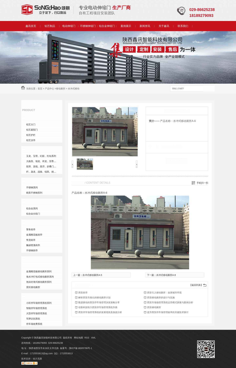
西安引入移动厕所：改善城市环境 (164, 292)
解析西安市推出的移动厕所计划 (94, 297)
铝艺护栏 (30, 135)
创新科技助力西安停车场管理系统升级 (97, 307)
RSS (87, 337)
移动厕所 (60, 88)
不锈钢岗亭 (32, 250)
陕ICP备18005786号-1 (80, 348)
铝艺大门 (30, 124)
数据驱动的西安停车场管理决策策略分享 (99, 302)
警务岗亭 (30, 229)
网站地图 (78, 337)
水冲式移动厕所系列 (36, 266)
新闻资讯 (145, 26)
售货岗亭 (30, 240)
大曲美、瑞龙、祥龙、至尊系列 (42, 161)
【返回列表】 (196, 285)
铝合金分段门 (33, 213)
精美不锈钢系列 (34, 192)
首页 (40, 88)
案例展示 (126, 26)
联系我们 (183, 26)
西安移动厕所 (154, 307)
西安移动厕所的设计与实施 (161, 297)
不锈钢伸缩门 (88, 26)
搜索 (209, 88)
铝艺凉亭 (30, 140)
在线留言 (177, 161)
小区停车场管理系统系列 (38, 303)
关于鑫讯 (164, 26)
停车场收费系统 (34, 324)
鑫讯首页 (31, 26)
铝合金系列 (32, 208)
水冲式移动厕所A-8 (166, 275)
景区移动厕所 (33, 287)
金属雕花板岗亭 (34, 234)
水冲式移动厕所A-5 (92, 275)
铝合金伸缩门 (107, 26)
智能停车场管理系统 (36, 308)
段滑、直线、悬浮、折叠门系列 (42, 166)
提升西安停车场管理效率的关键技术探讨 (167, 312)
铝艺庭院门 (32, 129)
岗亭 (29, 223)
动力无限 (37, 358)
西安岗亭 (83, 292)
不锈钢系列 (32, 187)
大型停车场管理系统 (36, 313)
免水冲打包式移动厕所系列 (40, 276)
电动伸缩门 (68, 26)
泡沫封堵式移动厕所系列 (38, 282)
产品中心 (49, 88)
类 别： (154, 146)
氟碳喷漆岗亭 (33, 245)
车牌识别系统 (33, 318)
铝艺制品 (50, 26)
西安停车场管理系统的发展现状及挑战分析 (100, 312)
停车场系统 (33, 296)
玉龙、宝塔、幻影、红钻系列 (41, 156)
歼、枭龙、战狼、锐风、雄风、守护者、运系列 (44, 171)
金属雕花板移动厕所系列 (38, 271)
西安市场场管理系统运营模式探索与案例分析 (170, 302)
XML (93, 337)
